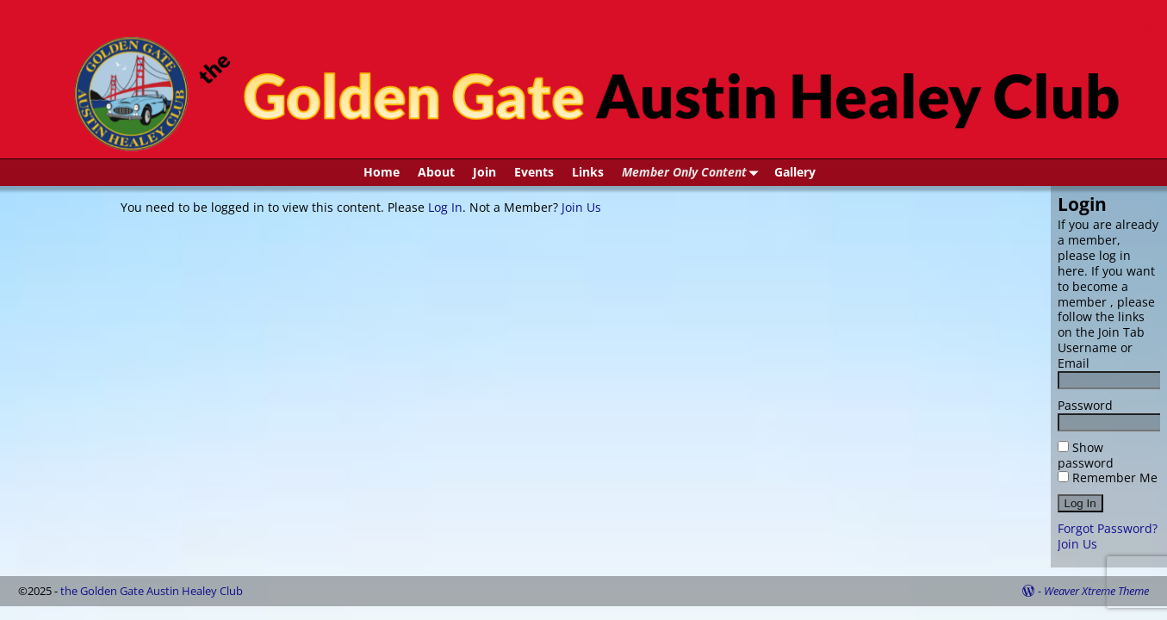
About (436, 172)
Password (1085, 405)
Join (484, 172)
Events (534, 172)
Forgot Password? (1108, 528)
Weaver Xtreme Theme (1096, 590)
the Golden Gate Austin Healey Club (151, 590)
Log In (445, 207)
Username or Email (1095, 355)
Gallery (795, 172)
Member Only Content (693, 172)
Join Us (581, 207)
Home (381, 172)
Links (588, 172)
